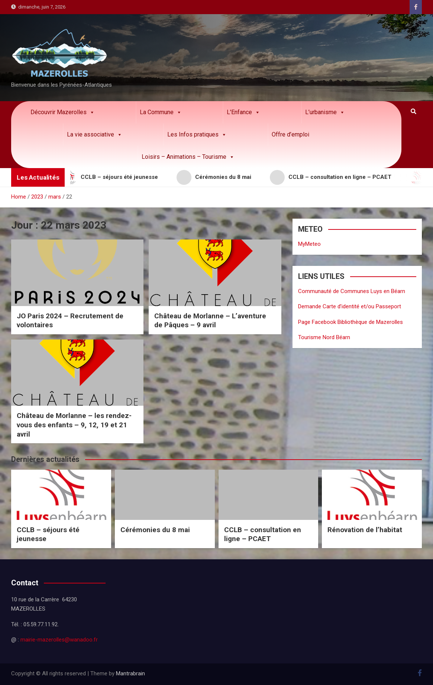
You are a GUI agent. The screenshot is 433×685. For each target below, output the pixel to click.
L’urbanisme (325, 112)
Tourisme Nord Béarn (324, 337)
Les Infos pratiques (197, 134)
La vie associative (94, 134)
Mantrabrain (130, 673)
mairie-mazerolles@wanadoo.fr (59, 639)
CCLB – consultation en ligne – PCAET (262, 534)
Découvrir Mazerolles (62, 112)
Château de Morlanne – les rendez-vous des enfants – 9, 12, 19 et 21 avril (74, 424)
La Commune (161, 112)
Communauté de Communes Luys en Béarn (351, 291)
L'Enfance (243, 112)
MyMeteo (309, 244)
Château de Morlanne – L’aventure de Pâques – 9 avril (210, 320)
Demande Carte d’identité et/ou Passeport (349, 306)
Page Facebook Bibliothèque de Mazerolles (350, 322)
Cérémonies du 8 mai (155, 529)
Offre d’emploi (290, 134)
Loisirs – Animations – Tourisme (188, 157)
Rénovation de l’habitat (364, 529)
